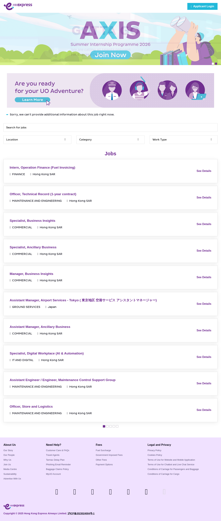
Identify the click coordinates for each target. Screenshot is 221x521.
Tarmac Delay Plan (55, 460)
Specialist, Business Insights (32, 220)
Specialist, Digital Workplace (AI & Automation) (47, 353)
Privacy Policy (154, 450)
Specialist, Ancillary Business (33, 247)
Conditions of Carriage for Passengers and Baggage (173, 469)
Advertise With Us (12, 478)
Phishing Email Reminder (58, 464)
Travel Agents (52, 455)
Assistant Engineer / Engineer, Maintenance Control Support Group (63, 380)
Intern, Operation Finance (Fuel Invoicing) (42, 167)
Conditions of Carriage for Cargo (163, 474)
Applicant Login (202, 6)
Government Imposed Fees (109, 455)
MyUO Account (53, 474)
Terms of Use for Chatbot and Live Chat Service (171, 464)
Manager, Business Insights (31, 274)
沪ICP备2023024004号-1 (81, 513)
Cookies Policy (155, 455)
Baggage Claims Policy (57, 469)
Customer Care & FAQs (57, 450)
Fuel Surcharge (103, 450)
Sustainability (9, 474)
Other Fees (101, 460)
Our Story (8, 450)
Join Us (7, 464)
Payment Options (104, 464)
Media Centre (10, 469)
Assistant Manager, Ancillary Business (40, 327)
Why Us (7, 460)
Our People (9, 455)
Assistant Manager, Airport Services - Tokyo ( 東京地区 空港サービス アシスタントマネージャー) (83, 300)
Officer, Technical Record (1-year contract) (43, 194)
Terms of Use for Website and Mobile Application (171, 460)
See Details (204, 170)
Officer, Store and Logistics (31, 406)
